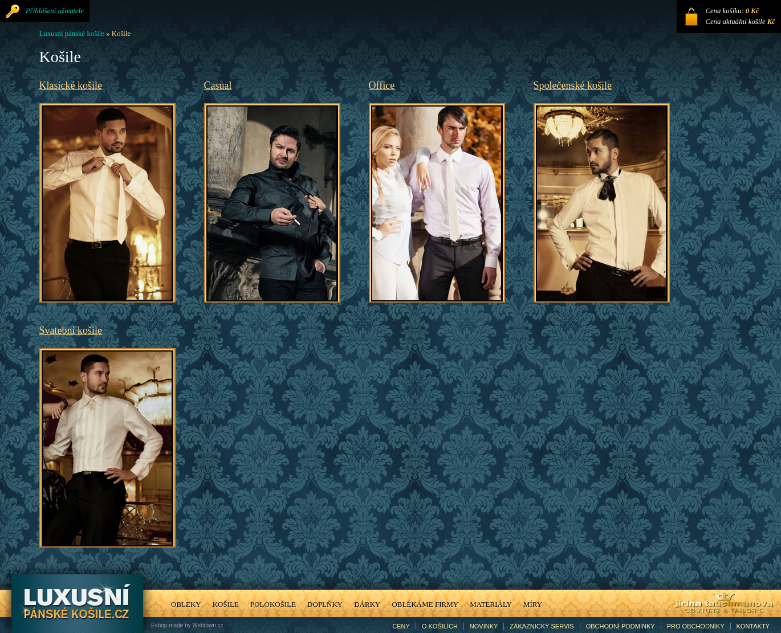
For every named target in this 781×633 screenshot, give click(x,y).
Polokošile (273, 604)
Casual (218, 85)
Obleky (186, 604)
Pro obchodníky (696, 626)
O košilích (440, 626)
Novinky (484, 626)
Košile (226, 604)
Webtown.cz (207, 625)
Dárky (367, 604)
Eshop (159, 625)
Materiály (491, 604)
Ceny (401, 626)
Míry (532, 604)
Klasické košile (70, 85)
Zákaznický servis (541, 626)
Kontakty (753, 626)
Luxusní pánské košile (71, 34)
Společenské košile (573, 85)
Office (382, 85)
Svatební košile (71, 330)
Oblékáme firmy (425, 604)
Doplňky (325, 604)
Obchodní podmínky (620, 626)
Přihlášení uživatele (55, 11)
